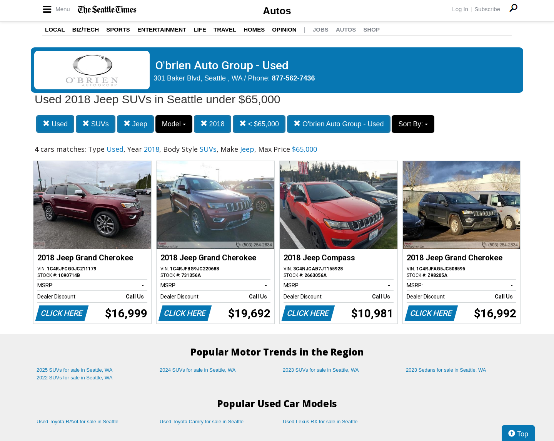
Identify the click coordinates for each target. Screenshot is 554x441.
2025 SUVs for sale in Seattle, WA (75, 370)
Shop (371, 29)
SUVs (95, 124)
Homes (254, 29)
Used (55, 124)
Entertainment (161, 29)
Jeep (135, 124)
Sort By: (413, 124)
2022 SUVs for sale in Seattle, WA (75, 378)
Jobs (321, 29)
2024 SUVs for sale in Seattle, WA (198, 370)
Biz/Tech (85, 29)
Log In (460, 9)
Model (174, 124)
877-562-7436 (293, 78)
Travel (225, 29)
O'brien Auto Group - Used (339, 124)
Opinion (284, 29)
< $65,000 (259, 124)
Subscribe (487, 9)
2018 (212, 124)
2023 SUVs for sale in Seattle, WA (321, 370)
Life (200, 29)
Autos (277, 11)
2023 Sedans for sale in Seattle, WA (446, 370)
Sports (118, 29)
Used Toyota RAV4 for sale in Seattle (77, 421)
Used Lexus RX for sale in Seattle (320, 421)
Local (55, 29)
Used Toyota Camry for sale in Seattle (202, 421)
